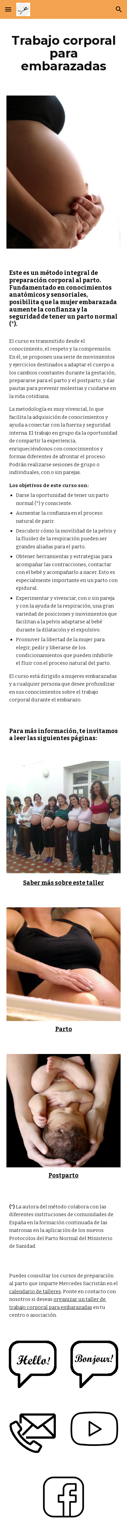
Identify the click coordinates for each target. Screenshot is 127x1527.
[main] (63, 53)
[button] (8, 9)
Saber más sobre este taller (63, 882)
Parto (63, 1029)
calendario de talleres (35, 1291)
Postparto (63, 1175)
